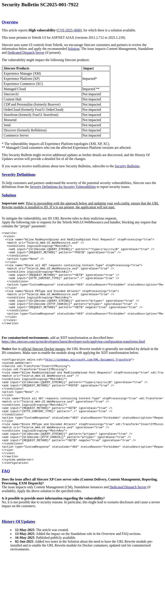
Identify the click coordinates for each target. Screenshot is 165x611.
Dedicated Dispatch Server (26, 52)
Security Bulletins (127, 166)
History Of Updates (18, 561)
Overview (10, 22)
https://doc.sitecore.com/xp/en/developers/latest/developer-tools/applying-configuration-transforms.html (73, 360)
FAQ (6, 511)
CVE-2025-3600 (69, 30)
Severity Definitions (18, 174)
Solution (73, 49)
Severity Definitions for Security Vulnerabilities (63, 187)
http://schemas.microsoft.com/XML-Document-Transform (88, 379)
